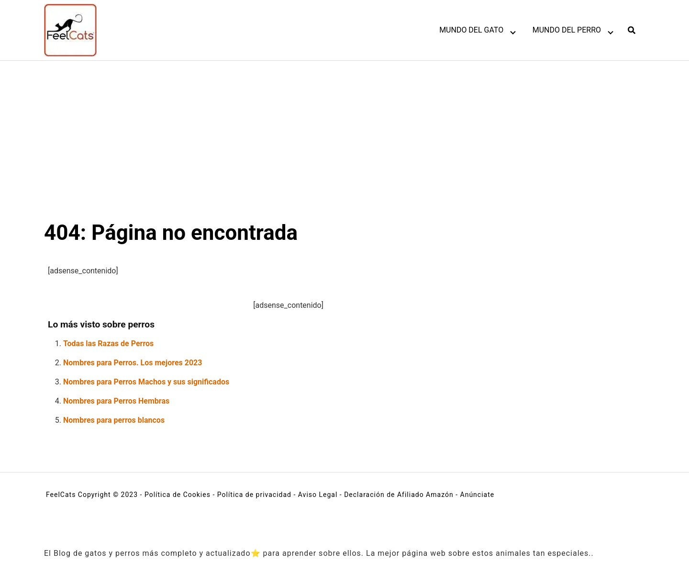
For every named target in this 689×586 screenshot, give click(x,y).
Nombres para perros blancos (114, 420)
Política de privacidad (254, 494)
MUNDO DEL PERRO (567, 29)
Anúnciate (477, 494)
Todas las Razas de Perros (108, 343)
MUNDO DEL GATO (471, 29)
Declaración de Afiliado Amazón (399, 494)
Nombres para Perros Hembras (116, 401)
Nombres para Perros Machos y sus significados (146, 381)
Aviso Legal (318, 494)
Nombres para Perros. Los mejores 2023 (132, 362)
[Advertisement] (344, 133)
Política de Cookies (177, 494)
